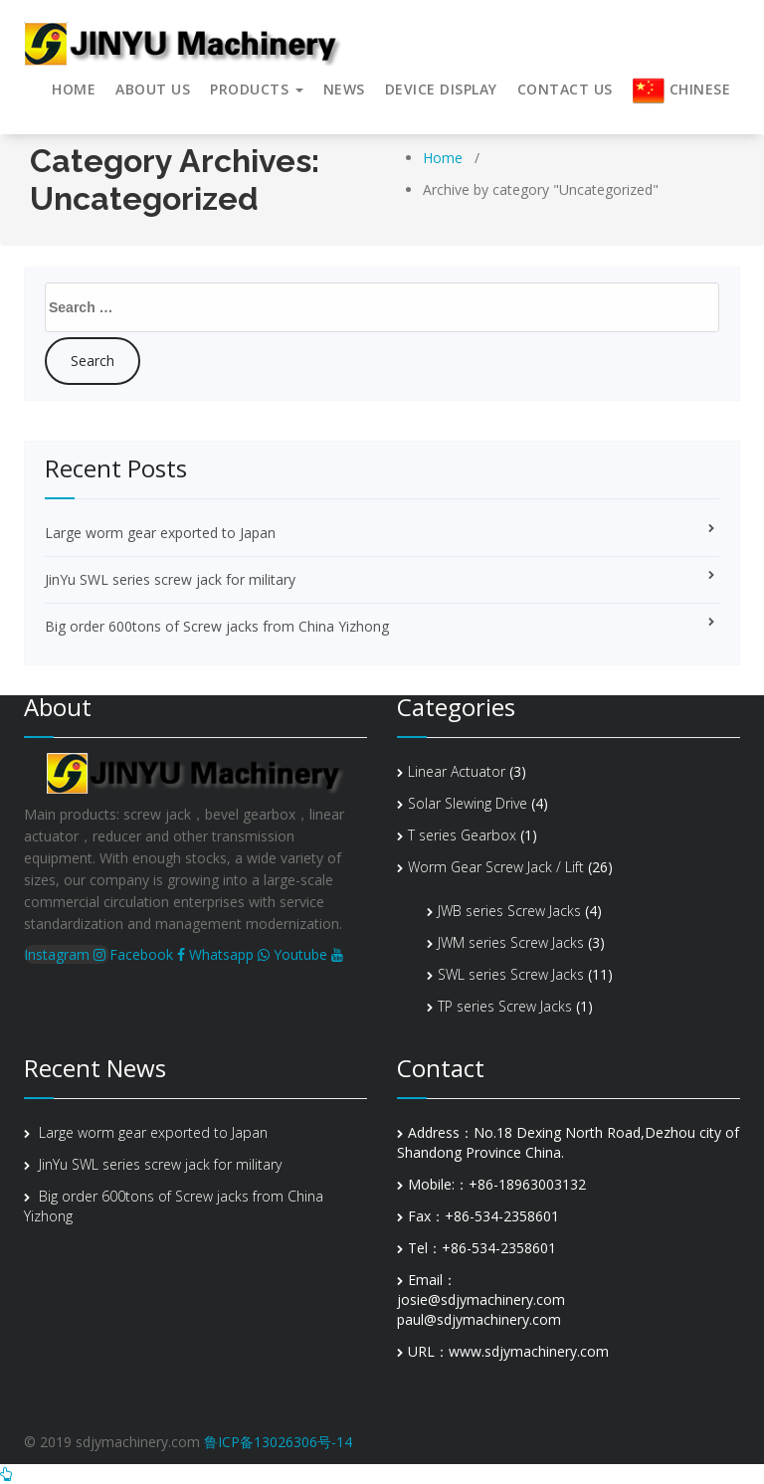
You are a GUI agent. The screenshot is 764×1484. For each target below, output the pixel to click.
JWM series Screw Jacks (511, 942)
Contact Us (565, 89)
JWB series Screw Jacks (509, 910)
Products (256, 89)
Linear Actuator (456, 771)
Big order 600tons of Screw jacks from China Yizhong (217, 626)
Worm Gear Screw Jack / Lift (496, 866)
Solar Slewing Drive (467, 803)
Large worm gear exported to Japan (160, 532)
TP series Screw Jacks (505, 1006)
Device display (441, 89)
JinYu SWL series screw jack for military (170, 579)
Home (443, 157)
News (344, 89)
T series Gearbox (462, 835)
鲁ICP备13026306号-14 (278, 1441)
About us (152, 89)
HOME (74, 89)
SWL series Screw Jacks (511, 974)
